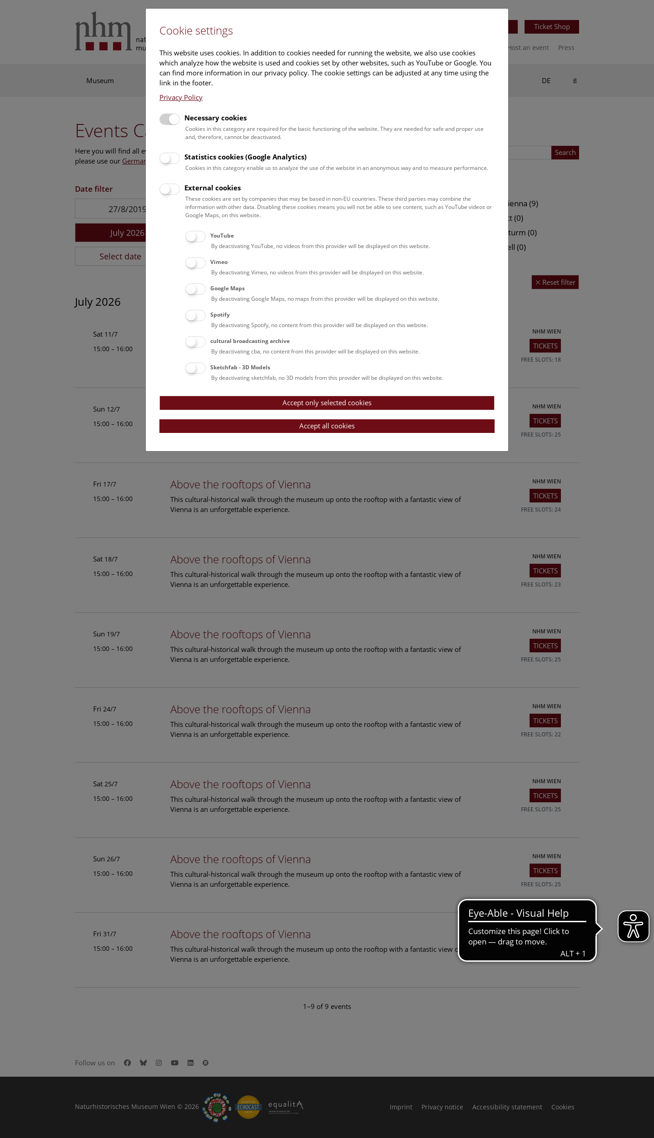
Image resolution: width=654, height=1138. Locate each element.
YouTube (222, 235)
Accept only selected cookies (327, 402)
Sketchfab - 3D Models (240, 367)
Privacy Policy (181, 97)
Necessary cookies (215, 117)
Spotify (220, 314)
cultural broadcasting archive (250, 341)
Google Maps (227, 288)
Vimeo (219, 262)
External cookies (212, 187)
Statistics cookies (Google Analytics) (245, 156)
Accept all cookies (327, 425)
